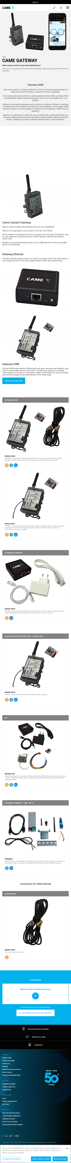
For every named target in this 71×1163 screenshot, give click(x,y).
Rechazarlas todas (60, 1160)
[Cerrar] (67, 1149)
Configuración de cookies (11, 1160)
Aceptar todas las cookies (41, 1160)
